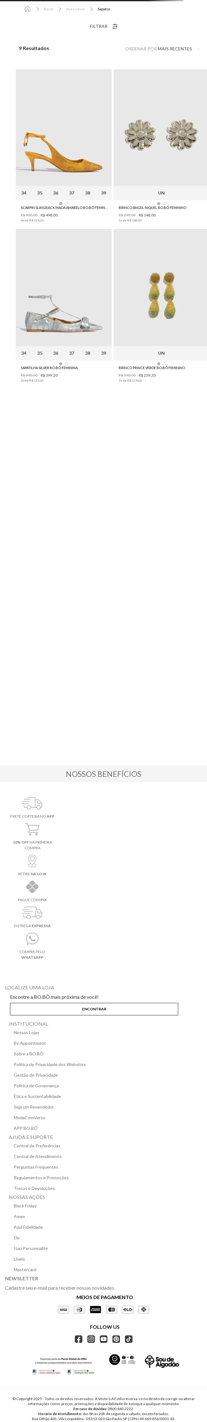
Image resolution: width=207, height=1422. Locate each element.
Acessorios (75, 9)
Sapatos (104, 9)
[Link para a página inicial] (27, 9)
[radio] (116, 48)
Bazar (49, 9)
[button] (103, 1007)
